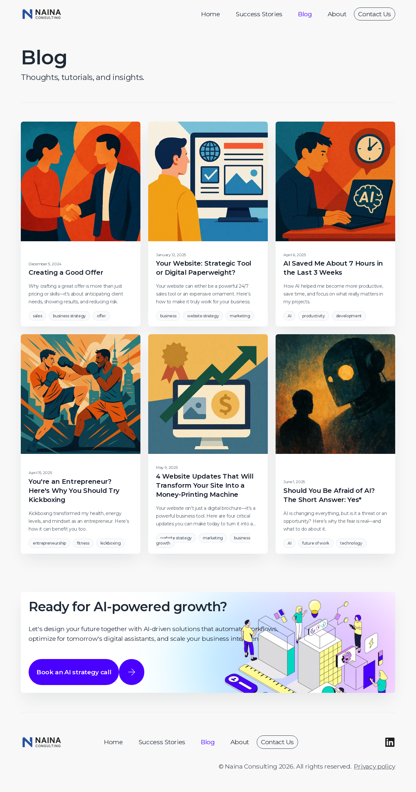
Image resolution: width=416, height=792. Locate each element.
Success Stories (259, 14)
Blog (305, 14)
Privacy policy (374, 766)
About (337, 14)
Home (210, 14)
